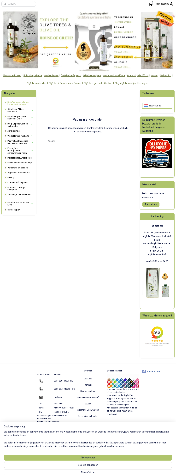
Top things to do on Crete (19, 194)
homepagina (94, 131)
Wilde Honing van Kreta (20, 136)
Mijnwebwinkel (122, 469)
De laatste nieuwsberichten (20, 158)
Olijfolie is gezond (93, 83)
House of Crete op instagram (16, 188)
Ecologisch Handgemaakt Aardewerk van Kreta (20, 150)
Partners (88, 428)
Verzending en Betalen (88, 416)
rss (83, 469)
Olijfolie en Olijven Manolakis (20, 110)
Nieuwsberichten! (12, 75)
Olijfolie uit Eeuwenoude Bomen (65, 83)
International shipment (17, 182)
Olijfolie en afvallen (36, 83)
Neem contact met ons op (19, 162)
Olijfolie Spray (13, 210)
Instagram (144, 83)
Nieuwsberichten (87, 391)
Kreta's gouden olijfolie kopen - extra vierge (18, 103)
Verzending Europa (88, 435)
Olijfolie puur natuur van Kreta (20, 203)
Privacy (10, 177)
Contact (108, 83)
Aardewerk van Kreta (114, 75)
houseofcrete (151, 371)
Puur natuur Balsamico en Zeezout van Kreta (20, 142)
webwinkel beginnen (95, 469)
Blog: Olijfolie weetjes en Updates (20, 125)
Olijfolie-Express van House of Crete (20, 117)
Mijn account (164, 4)
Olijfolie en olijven (92, 75)
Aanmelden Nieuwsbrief (88, 397)
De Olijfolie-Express (71, 75)
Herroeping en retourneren (88, 422)
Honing (154, 75)
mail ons (58, 397)
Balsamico (165, 75)
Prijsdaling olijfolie (32, 75)
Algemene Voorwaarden (18, 172)
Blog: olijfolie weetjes (125, 83)
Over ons (88, 379)
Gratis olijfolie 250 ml (137, 75)
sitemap (77, 469)
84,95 (165, 261)
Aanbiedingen (51, 75)
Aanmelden (151, 204)
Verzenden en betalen (17, 168)
